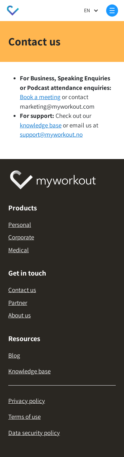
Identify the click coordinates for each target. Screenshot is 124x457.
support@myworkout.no (51, 134)
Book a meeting (40, 97)
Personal (19, 224)
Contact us (22, 290)
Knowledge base (29, 371)
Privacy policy (26, 401)
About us (19, 315)
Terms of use (24, 416)
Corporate (21, 237)
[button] (91, 10)
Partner (17, 303)
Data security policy (34, 433)
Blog (14, 355)
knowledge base (41, 125)
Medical (18, 250)
